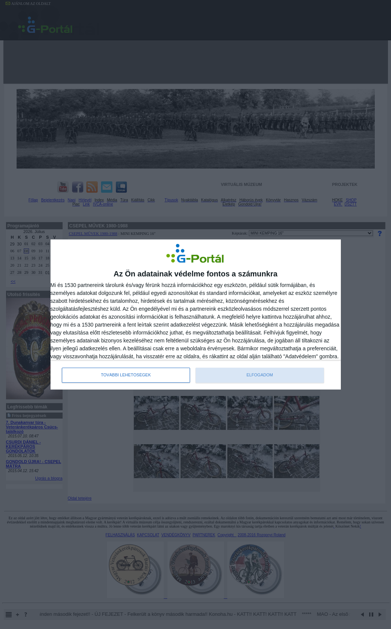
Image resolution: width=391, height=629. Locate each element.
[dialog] (196, 314)
